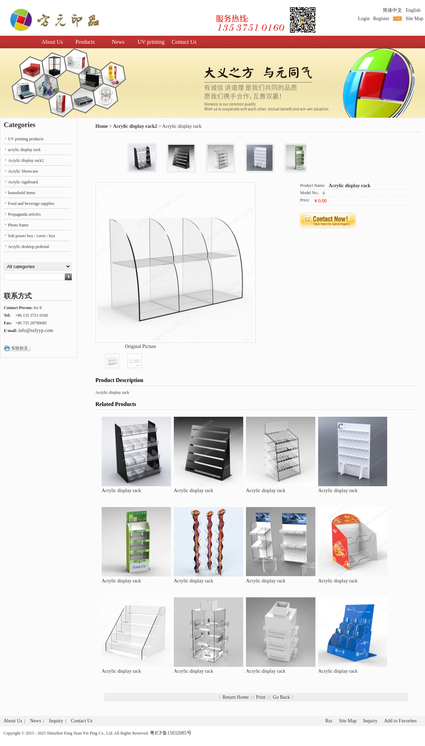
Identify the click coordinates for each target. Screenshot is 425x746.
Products (85, 42)
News (118, 42)
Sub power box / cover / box (31, 235)
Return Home (235, 697)
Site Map (414, 18)
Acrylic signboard (23, 182)
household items (21, 192)
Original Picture (140, 346)
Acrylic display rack (350, 185)
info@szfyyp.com (35, 330)
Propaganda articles (24, 214)
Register (381, 18)
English (413, 10)
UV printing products (25, 138)
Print (260, 697)
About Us (52, 42)
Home (101, 126)
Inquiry (56, 720)
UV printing (151, 42)
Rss (328, 720)
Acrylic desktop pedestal (28, 246)
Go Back (281, 697)
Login (363, 18)
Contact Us (184, 42)
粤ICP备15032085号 (171, 733)
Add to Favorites (400, 720)
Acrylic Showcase (23, 171)
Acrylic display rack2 (135, 126)
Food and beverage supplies (31, 203)
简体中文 (392, 10)
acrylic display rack (24, 149)
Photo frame (18, 225)
